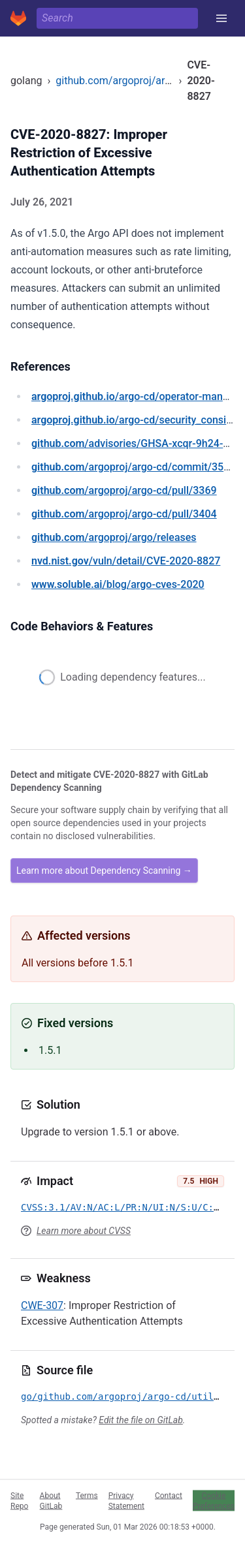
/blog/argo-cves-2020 (117, 584)
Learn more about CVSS (84, 1231)
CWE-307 (42, 1305)
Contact (168, 1495)
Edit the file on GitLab (140, 1420)
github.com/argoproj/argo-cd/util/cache (149, 80)
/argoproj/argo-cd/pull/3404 (124, 514)
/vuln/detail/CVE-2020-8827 (125, 561)
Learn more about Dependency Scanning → (104, 870)
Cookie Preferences (214, 1500)
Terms (87, 1495)
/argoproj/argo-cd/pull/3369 (124, 490)
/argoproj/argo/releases (114, 537)
